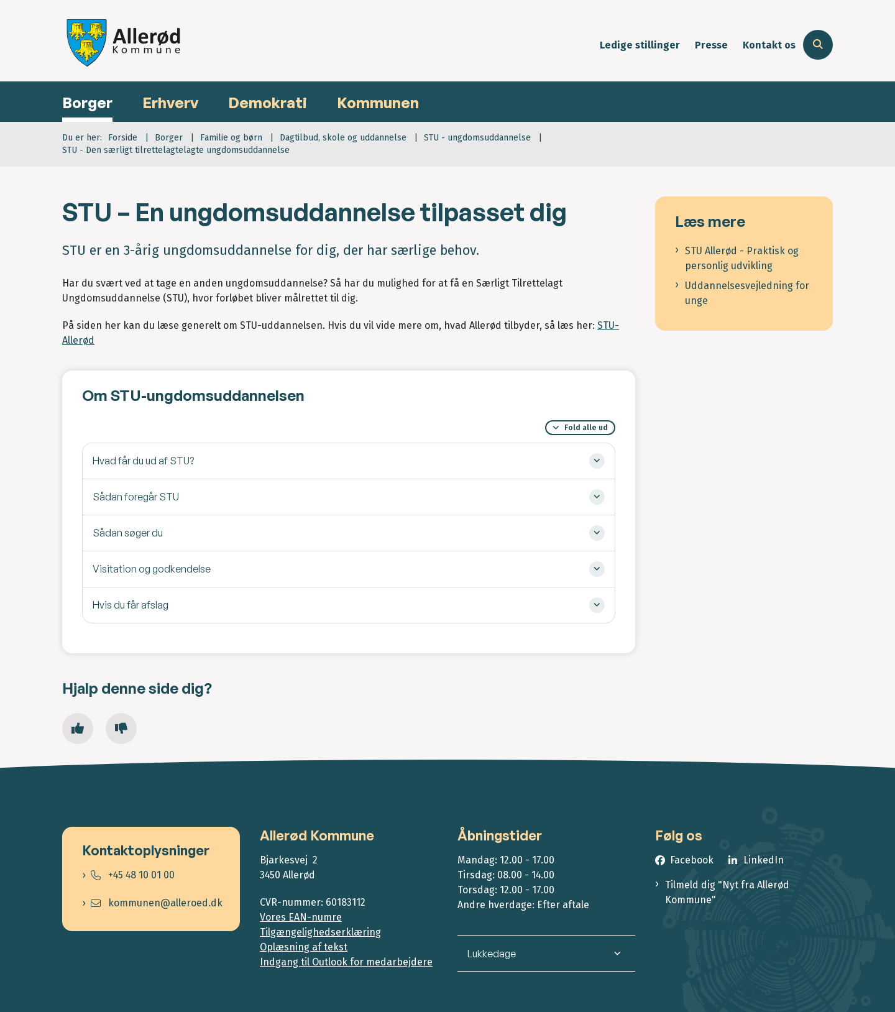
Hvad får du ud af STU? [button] (143, 460)
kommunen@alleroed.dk (157, 903)
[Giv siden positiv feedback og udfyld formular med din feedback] (77, 728)
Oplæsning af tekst (303, 947)
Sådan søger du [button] (128, 533)
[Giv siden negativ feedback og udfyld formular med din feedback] (121, 728)
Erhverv (170, 102)
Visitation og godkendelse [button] (152, 569)
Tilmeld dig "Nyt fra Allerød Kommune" (727, 892)
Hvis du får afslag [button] (130, 605)
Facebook (692, 860)
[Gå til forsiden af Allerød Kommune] (124, 45)
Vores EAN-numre (301, 917)
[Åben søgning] (818, 45)
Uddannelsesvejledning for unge (747, 293)
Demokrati (267, 102)
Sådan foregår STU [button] (136, 496)
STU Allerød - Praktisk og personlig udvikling (742, 258)
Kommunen (378, 102)
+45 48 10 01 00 (133, 875)
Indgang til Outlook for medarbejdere (346, 962)
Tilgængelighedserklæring (320, 932)
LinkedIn (763, 860)
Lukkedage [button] (491, 953)
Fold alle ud (586, 427)
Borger (87, 102)
